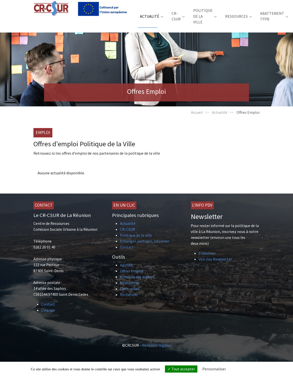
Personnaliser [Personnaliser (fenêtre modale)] (214, 368)
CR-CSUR (127, 236)
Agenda (126, 272)
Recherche (129, 301)
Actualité (127, 230)
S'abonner (207, 260)
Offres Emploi (131, 278)
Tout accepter (181, 368)
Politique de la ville (136, 242)
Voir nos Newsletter (215, 266)
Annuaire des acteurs (137, 284)
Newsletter (129, 290)
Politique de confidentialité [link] (250, 369)
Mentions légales (156, 352)
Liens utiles (129, 296)
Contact (48, 311)
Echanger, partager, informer (144, 248)
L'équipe (48, 317)
